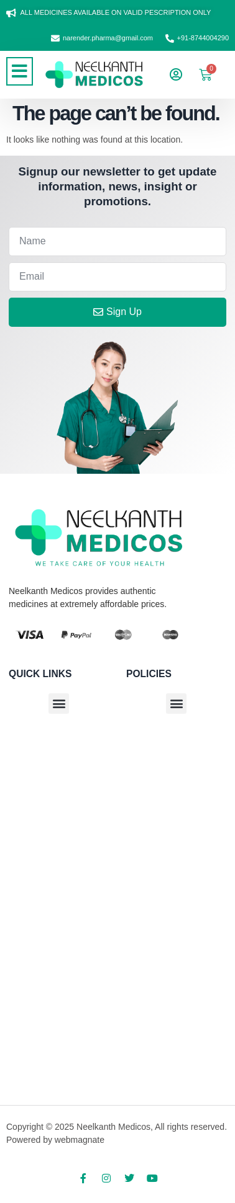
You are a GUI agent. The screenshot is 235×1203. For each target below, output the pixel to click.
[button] (19, 71)
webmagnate (79, 1140)
